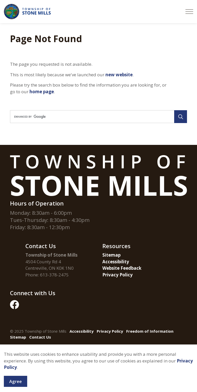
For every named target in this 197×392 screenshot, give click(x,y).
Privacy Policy (117, 275)
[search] (97, 116)
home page (41, 92)
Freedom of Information (149, 331)
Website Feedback (121, 268)
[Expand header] (189, 11)
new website (119, 75)
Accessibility (115, 262)
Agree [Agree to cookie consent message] (15, 384)
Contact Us (40, 337)
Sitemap (111, 255)
